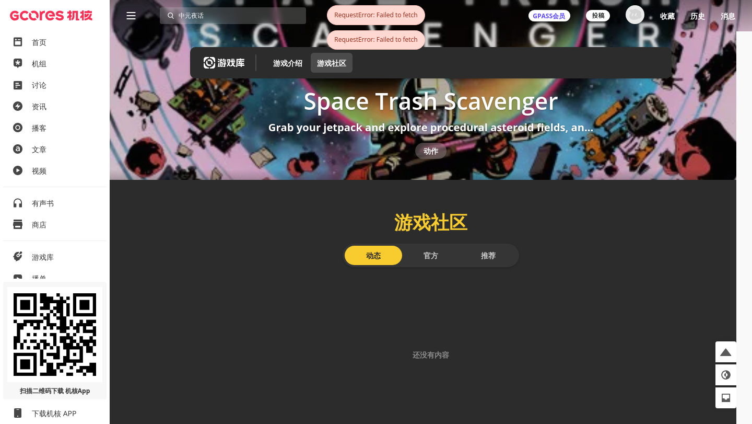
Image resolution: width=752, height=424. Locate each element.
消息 (728, 16)
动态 (373, 270)
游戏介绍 (287, 63)
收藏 (667, 16)
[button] (725, 351)
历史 (697, 16)
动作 (431, 161)
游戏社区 (331, 63)
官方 (431, 270)
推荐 (488, 270)
